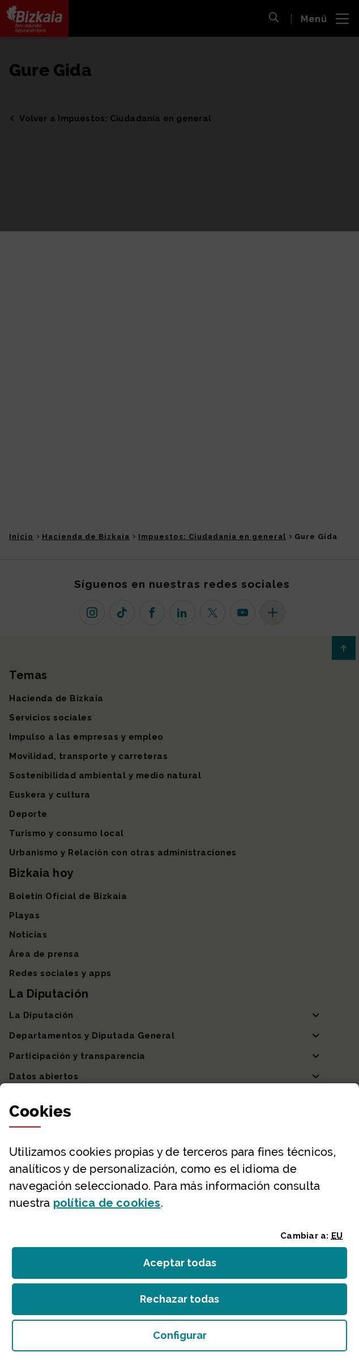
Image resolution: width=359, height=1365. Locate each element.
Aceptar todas (190, 1266)
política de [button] (107, 1203)
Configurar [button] (244, 1338)
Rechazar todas (188, 1302)
